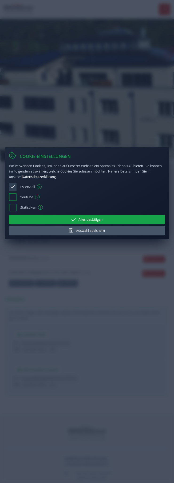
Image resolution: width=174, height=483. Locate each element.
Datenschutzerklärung (39, 176)
